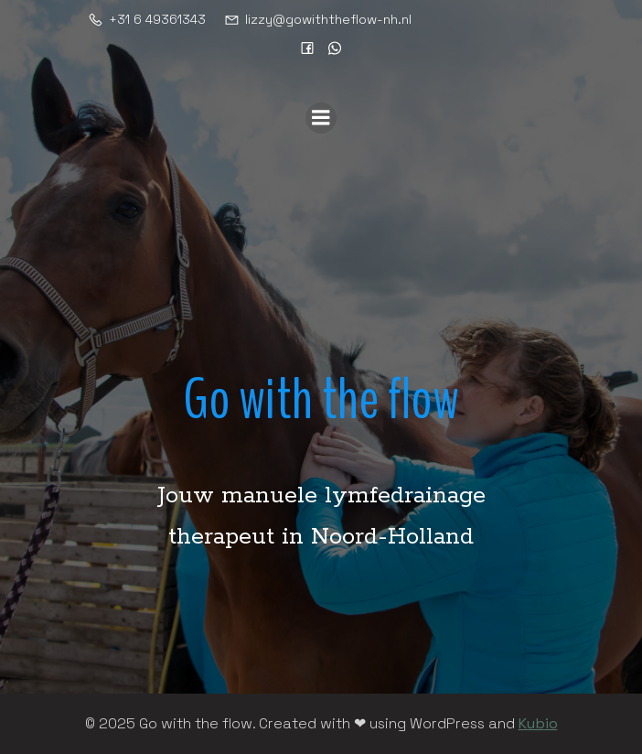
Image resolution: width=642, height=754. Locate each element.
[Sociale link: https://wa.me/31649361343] (334, 47)
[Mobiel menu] (321, 118)
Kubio (538, 723)
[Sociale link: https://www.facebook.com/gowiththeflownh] (307, 47)
